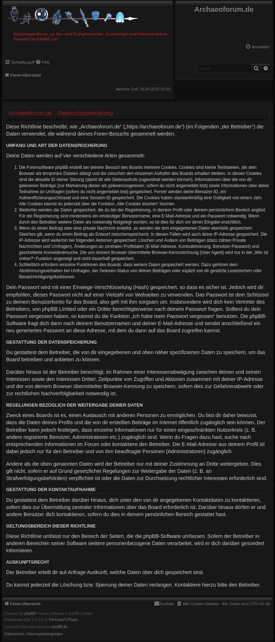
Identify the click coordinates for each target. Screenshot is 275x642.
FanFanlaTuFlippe (63, 620)
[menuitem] (257, 47)
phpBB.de (59, 627)
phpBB (29, 614)
